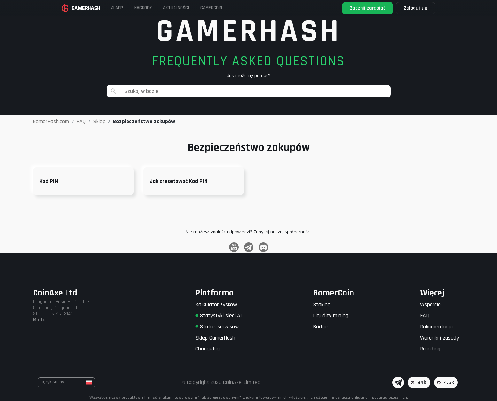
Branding (430, 348)
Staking (321, 304)
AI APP (127, 7)
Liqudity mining (330, 315)
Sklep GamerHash (215, 338)
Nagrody (159, 7)
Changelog (207, 348)
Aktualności (199, 7)
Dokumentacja (436, 326)
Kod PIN (48, 181)
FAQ (424, 315)
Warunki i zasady (439, 338)
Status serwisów (217, 326)
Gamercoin (241, 7)
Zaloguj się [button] (408, 8)
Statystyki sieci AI (218, 315)
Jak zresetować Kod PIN (178, 181)
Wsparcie (430, 304)
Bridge (320, 326)
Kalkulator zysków (216, 304)
